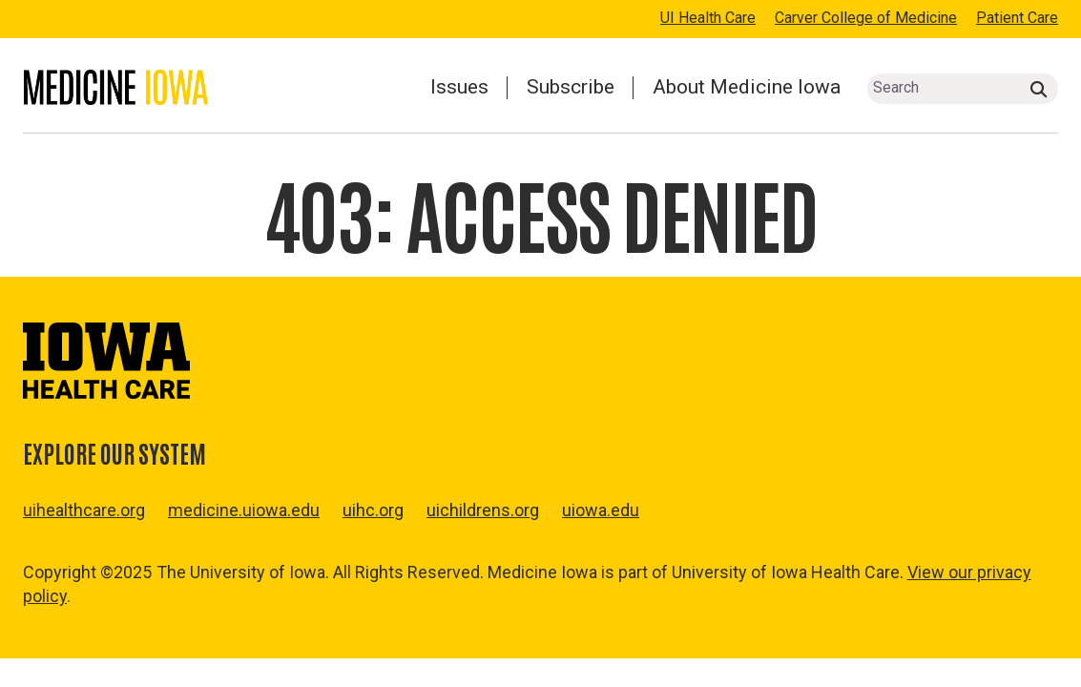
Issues (459, 86)
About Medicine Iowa (747, 86)
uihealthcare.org (84, 510)
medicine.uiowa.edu (244, 510)
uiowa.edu (600, 510)
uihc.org (373, 510)
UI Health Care (708, 18)
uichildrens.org (482, 510)
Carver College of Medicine (866, 18)
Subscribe (570, 86)
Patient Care (1017, 18)
